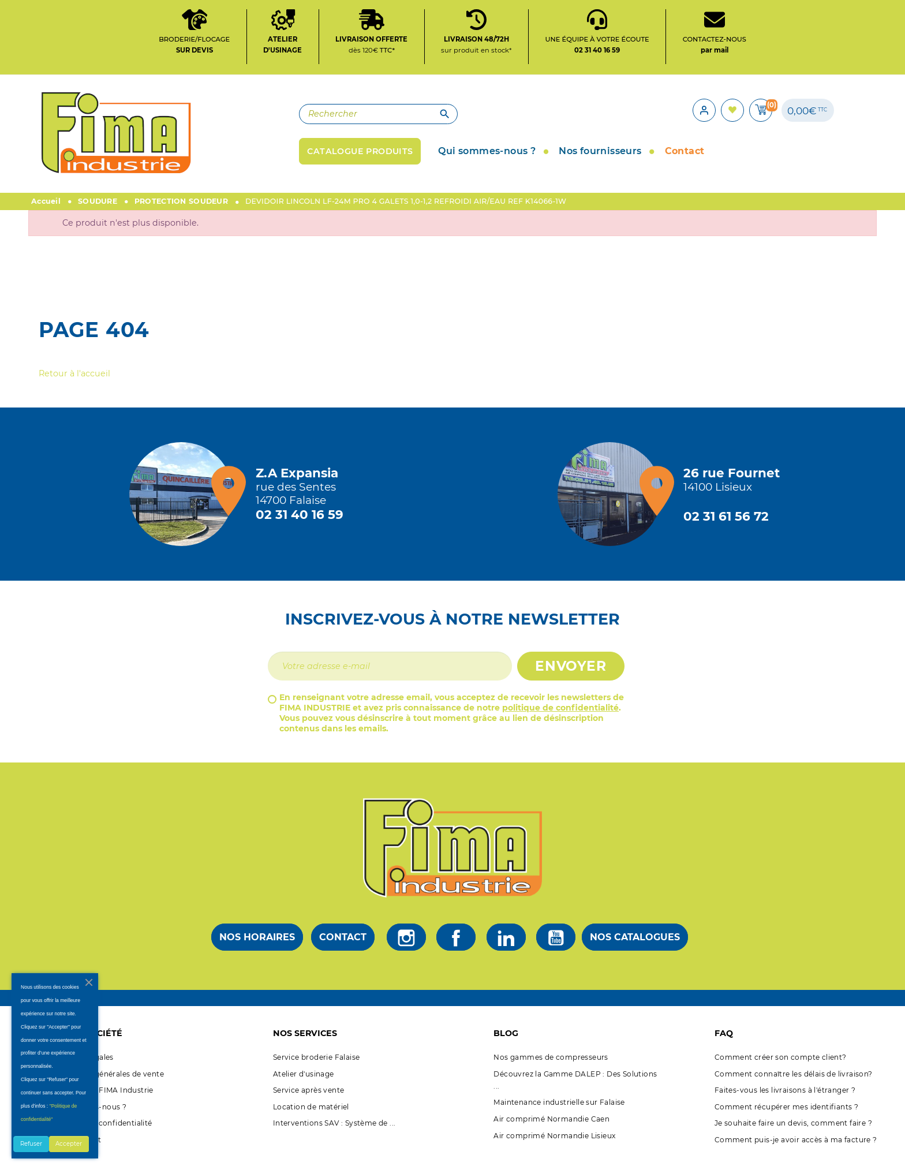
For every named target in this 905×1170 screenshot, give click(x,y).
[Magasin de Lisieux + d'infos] (612, 506)
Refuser (31, 1143)
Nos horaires (257, 948)
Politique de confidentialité (102, 1134)
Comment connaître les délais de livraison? (794, 1085)
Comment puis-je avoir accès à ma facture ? (796, 1151)
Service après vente (309, 1101)
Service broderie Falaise (316, 1068)
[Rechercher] (320, 122)
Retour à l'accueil (74, 385)
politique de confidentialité (560, 719)
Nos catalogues (635, 948)
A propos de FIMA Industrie (102, 1101)
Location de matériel (311, 1118)
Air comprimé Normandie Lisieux (554, 1146)
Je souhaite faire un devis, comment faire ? (793, 1134)
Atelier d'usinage (303, 1085)
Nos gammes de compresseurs (550, 1068)
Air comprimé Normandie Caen (551, 1130)
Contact (343, 948)
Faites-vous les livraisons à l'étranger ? (785, 1101)
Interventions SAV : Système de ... (334, 1134)
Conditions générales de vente (108, 1085)
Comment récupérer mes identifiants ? (786, 1118)
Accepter (68, 1143)
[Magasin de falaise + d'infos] (184, 506)
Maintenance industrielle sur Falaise (558, 1113)
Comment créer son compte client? (781, 1068)
